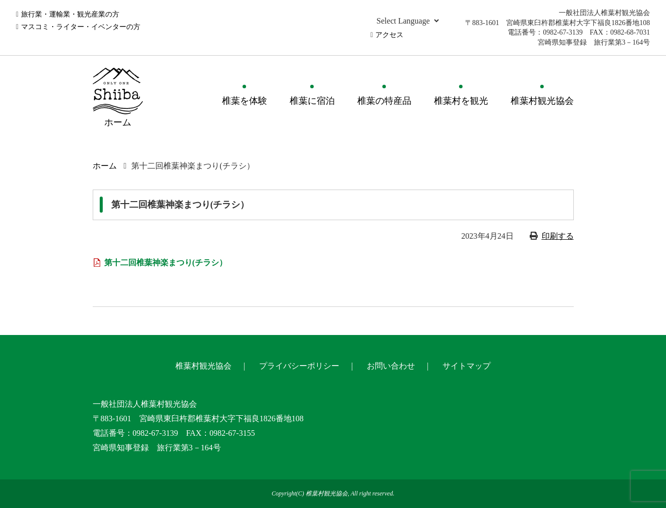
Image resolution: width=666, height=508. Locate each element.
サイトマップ (466, 366)
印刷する (558, 236)
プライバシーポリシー (299, 366)
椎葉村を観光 (461, 101)
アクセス (389, 35)
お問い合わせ (391, 366)
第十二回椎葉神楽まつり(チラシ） (165, 262)
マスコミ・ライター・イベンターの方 (80, 27)
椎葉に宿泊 (312, 101)
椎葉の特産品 (384, 101)
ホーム (105, 165)
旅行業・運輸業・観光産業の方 (70, 14)
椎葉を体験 (244, 101)
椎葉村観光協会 (542, 101)
